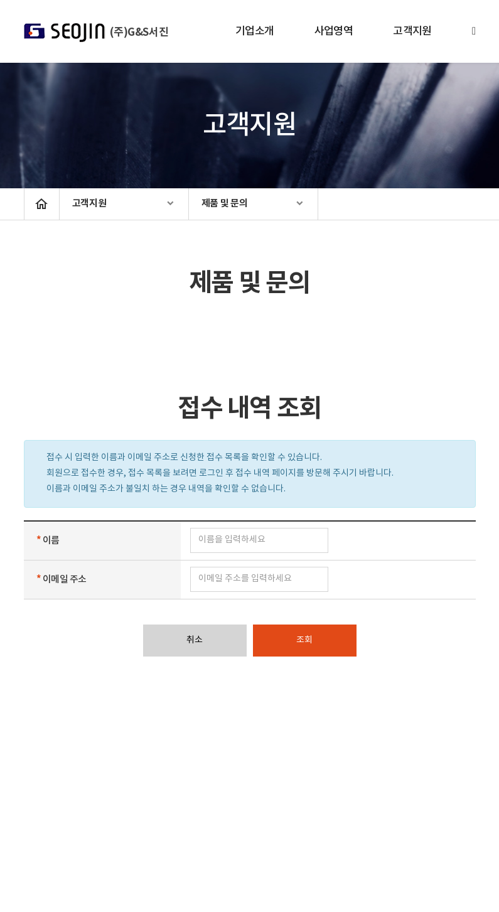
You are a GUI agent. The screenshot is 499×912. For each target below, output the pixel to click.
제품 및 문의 (224, 203)
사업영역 (333, 31)
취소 (194, 640)
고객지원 (412, 31)
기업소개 (254, 31)
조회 (304, 640)
